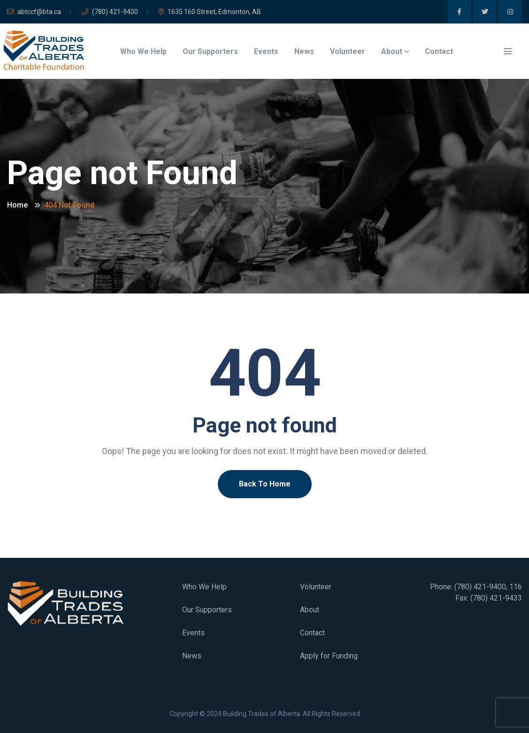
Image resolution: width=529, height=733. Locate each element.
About (391, 51)
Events (266, 51)
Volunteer (347, 51)
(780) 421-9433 (496, 598)
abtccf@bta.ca (34, 11)
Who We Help (143, 51)
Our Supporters (210, 51)
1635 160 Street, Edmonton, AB (210, 11)
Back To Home (265, 483)
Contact (439, 51)
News (304, 51)
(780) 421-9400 (110, 11)
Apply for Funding (329, 655)
